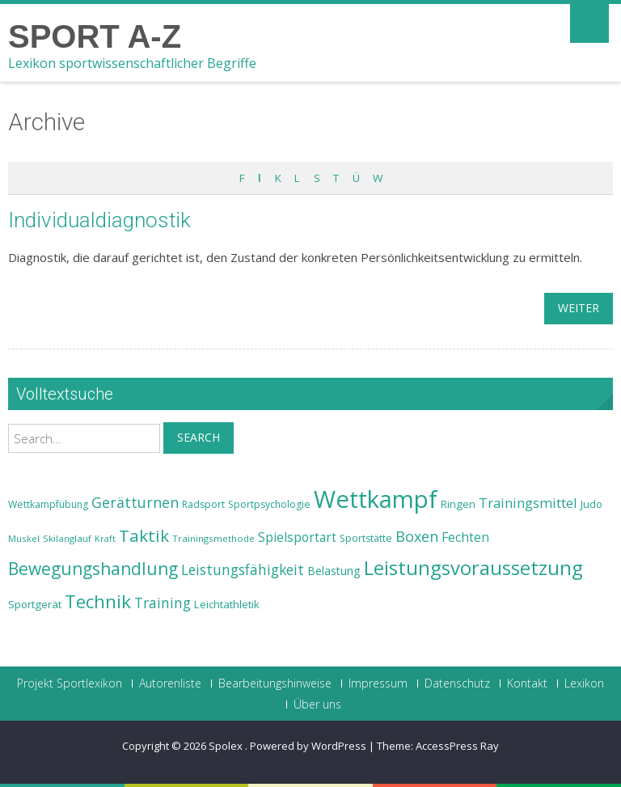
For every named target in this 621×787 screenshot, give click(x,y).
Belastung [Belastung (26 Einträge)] (334, 570)
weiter (578, 307)
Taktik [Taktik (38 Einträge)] (144, 535)
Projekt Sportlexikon (69, 683)
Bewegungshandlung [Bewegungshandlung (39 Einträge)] (93, 568)
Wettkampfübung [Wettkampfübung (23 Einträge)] (48, 504)
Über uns (317, 704)
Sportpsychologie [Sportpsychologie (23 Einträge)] (269, 504)
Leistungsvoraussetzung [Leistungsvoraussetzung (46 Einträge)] (473, 568)
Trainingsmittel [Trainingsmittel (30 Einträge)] (528, 502)
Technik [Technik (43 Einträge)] (98, 601)
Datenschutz (457, 683)
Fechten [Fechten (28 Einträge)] (465, 537)
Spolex (227, 745)
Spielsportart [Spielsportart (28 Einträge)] (297, 537)
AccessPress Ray (457, 745)
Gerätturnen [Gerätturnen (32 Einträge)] (135, 502)
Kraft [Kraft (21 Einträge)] (105, 538)
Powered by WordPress (308, 745)
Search (198, 437)
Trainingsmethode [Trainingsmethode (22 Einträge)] (213, 538)
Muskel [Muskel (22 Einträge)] (24, 538)
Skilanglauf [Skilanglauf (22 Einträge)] (67, 538)
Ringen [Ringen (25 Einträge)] (458, 504)
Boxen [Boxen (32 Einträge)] (416, 536)
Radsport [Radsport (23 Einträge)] (203, 504)
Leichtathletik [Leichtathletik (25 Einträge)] (227, 604)
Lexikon (584, 683)
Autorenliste (170, 683)
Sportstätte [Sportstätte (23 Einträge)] (366, 538)
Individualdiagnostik (99, 220)
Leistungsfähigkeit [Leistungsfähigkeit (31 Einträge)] (242, 569)
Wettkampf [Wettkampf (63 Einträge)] (375, 499)
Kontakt (527, 683)
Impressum (378, 683)
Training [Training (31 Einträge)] (162, 602)
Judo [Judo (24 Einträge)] (591, 504)
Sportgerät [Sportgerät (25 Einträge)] (34, 604)
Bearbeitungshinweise (275, 683)
